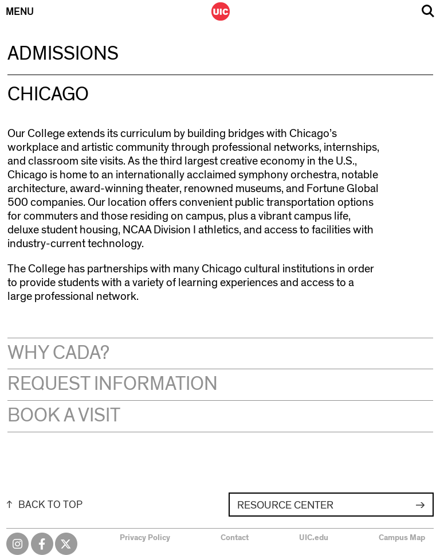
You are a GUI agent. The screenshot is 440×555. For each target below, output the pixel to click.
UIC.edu (313, 538)
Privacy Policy (145, 538)
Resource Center (285, 505)
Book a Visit (63, 415)
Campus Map (402, 538)
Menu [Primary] (20, 12)
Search (428, 11)
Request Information (112, 384)
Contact (235, 538)
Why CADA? (58, 353)
